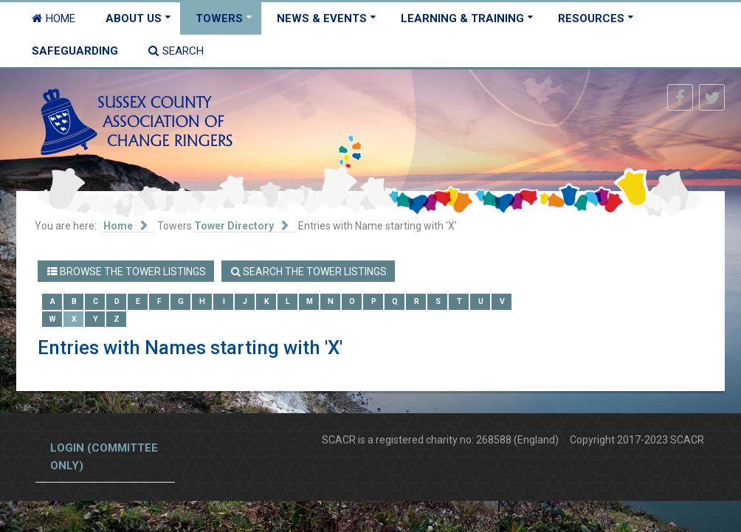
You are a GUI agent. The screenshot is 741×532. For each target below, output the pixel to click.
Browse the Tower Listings (126, 271)
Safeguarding (75, 51)
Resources (591, 18)
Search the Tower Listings (309, 271)
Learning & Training (462, 18)
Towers (219, 18)
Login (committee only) (104, 456)
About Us (134, 18)
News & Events (322, 18)
